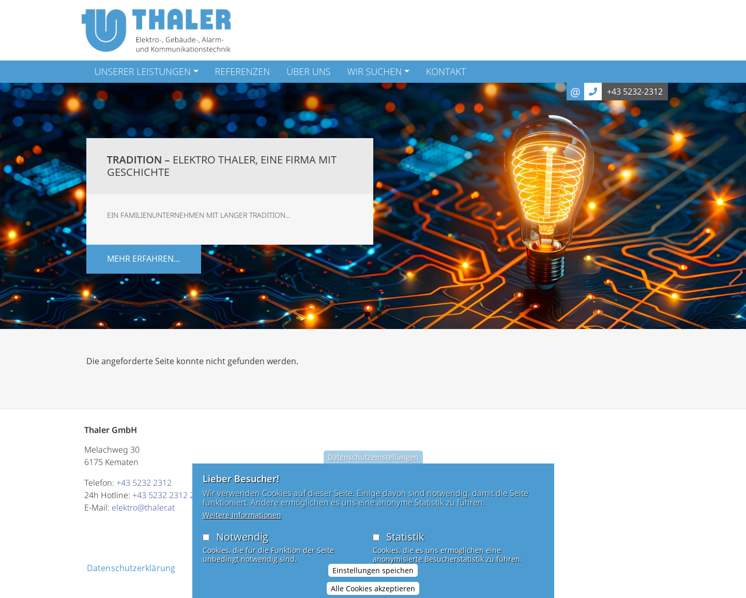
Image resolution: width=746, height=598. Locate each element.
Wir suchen (374, 71)
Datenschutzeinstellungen (373, 459)
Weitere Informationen (242, 516)
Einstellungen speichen (373, 571)
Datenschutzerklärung (131, 568)
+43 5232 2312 (144, 482)
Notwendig (242, 538)
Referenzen (242, 71)
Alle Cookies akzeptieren (373, 589)
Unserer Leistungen (143, 71)
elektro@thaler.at (143, 507)
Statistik (405, 538)
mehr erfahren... (143, 258)
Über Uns (308, 71)
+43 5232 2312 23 (165, 495)
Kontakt (446, 71)
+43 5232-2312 (635, 91)
